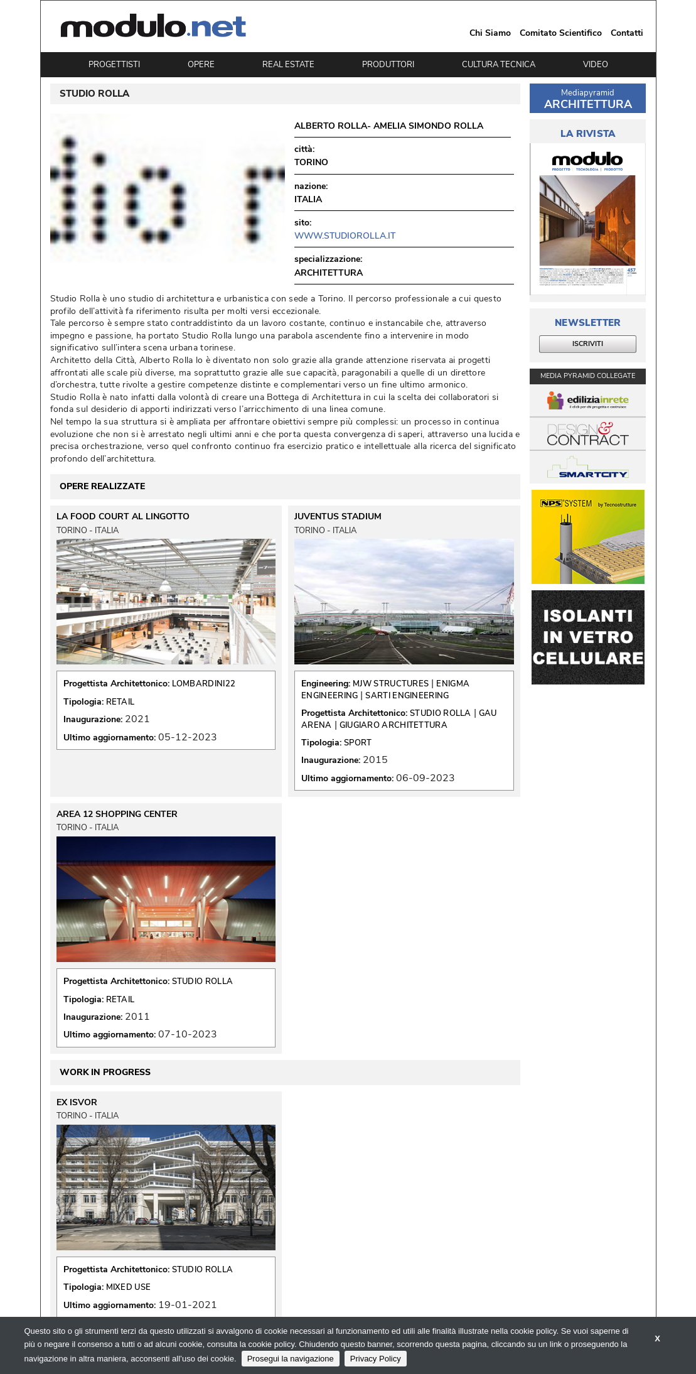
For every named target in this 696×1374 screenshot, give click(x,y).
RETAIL (120, 702)
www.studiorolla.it (344, 236)
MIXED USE (128, 1287)
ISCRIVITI (587, 344)
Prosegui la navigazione (290, 1358)
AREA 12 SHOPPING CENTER (117, 814)
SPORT (358, 743)
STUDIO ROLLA (440, 713)
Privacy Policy (375, 1358)
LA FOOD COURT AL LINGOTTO (123, 517)
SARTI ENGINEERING (407, 695)
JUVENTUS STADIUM (338, 517)
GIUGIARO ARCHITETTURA (393, 725)
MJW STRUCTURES (391, 684)
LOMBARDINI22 (204, 684)
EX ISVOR (76, 1103)
